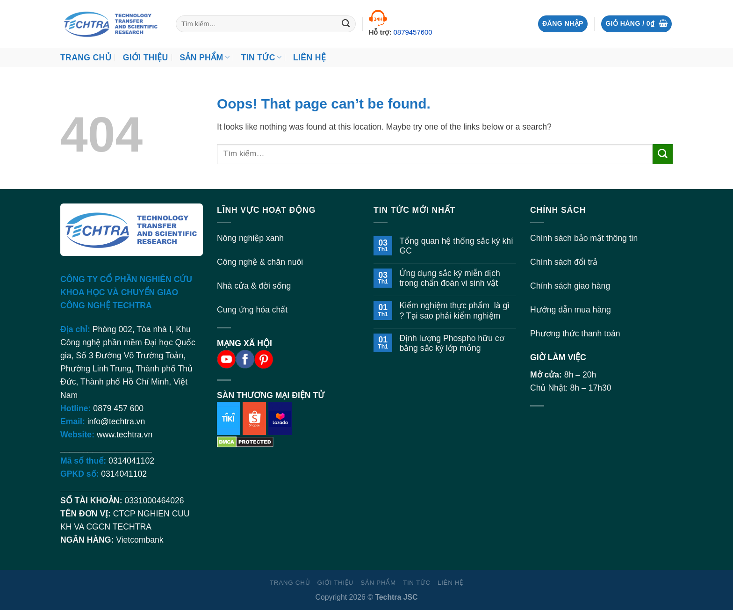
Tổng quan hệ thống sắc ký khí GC (456, 245)
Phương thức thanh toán (575, 333)
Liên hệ (309, 57)
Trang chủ (85, 57)
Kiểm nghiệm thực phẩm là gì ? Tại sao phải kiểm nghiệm (454, 310)
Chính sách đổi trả (563, 262)
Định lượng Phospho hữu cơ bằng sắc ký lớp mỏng (451, 343)
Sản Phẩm (205, 57)
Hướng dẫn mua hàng (570, 309)
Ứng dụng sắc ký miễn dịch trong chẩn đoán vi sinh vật (449, 278)
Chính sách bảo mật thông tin (584, 238)
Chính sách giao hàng (570, 285)
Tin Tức (261, 57)
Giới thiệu (145, 57)
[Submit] (346, 24)
